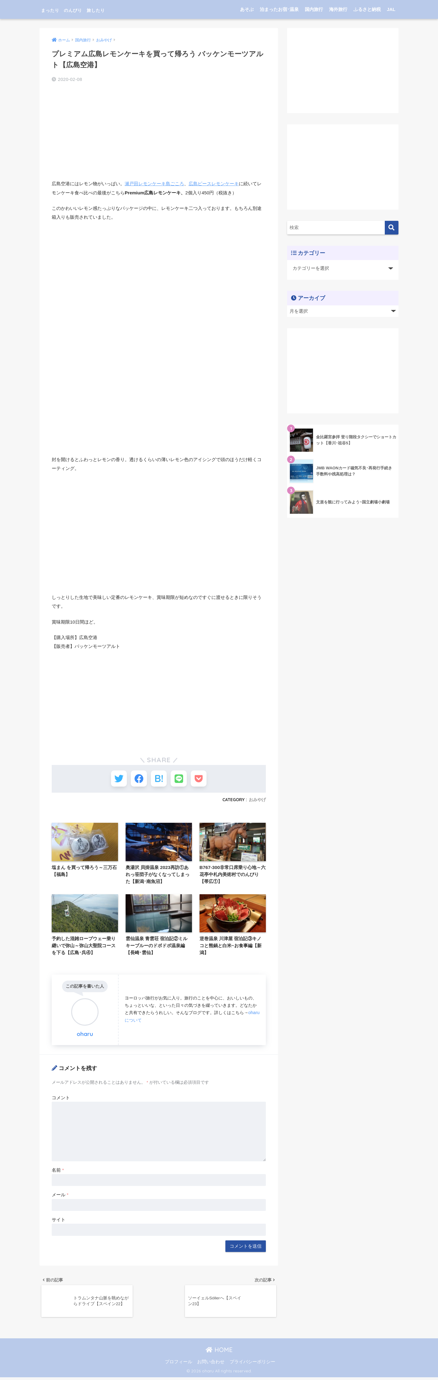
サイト (58, 1221)
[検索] (391, 228)
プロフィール (178, 1364)
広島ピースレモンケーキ (214, 183)
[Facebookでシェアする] (136, 779)
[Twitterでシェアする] (114, 779)
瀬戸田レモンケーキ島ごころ (154, 183)
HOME (219, 1352)
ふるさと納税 (367, 9)
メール (60, 1196)
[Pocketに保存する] (203, 779)
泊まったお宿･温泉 (279, 9)
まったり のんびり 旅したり (94, 9)
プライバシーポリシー (252, 1364)
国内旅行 (314, 9)
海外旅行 (338, 9)
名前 (58, 1171)
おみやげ (257, 802)
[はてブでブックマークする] (159, 779)
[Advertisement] (159, 132)
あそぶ (247, 9)
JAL (391, 9)
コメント (61, 1099)
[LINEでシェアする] (181, 779)
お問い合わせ (210, 1364)
